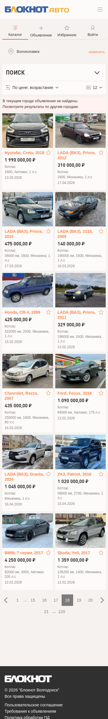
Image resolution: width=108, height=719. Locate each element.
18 (67, 600)
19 (79, 600)
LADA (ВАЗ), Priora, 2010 (24, 234)
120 (61, 611)
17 (56, 600)
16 (44, 600)
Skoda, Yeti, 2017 (74, 553)
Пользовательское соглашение (34, 705)
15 (33, 600)
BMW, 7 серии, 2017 (24, 553)
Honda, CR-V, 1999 (22, 312)
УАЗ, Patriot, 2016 (75, 474)
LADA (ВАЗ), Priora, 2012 (77, 155)
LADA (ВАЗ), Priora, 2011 (77, 315)
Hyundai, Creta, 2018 (24, 152)
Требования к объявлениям (30, 711)
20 (90, 600)
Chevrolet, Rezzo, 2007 (21, 396)
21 (46, 611)
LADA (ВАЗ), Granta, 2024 (24, 477)
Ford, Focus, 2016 (75, 393)
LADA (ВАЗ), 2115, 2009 (75, 234)
